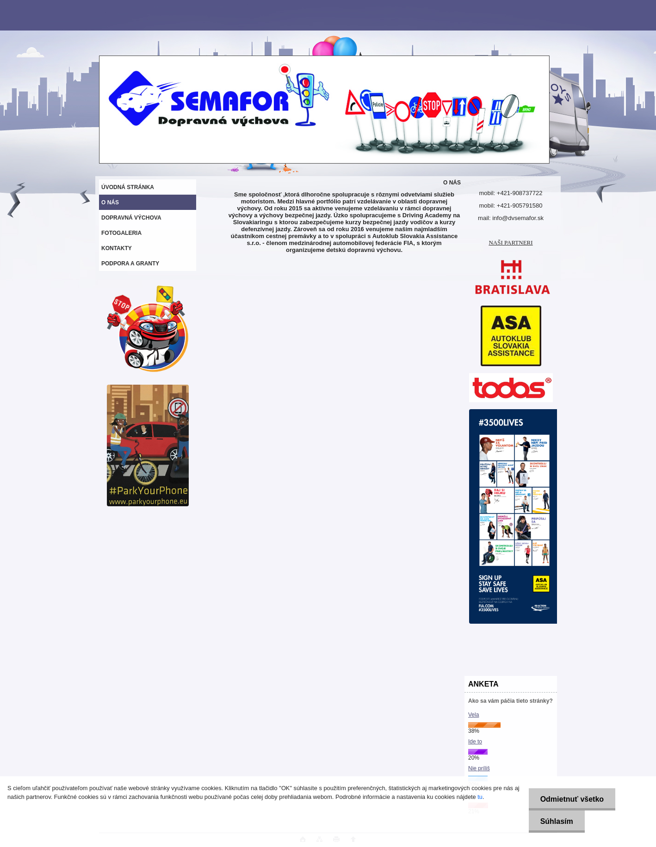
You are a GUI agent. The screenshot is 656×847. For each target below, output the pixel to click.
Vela (473, 715)
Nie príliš (479, 768)
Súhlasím (556, 821)
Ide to (475, 741)
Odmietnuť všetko (572, 799)
